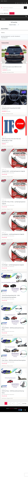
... (15, 403)
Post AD (12, 13)
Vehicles (3, 19)
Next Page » (24, 403)
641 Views (4, 239)
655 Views (4, 209)
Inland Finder (11, 408)
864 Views (5, 72)
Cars (12, 36)
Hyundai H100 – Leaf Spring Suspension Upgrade (13, 171)
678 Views (4, 335)
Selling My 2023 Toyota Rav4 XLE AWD (11, 108)
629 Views (4, 365)
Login (2, 13)
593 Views (4, 398)
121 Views (4, 146)
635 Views (4, 270)
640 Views (4, 176)
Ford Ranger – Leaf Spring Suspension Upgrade (13, 264)
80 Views (4, 113)
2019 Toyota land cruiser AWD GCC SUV (12, 66)
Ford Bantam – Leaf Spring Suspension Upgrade (13, 234)
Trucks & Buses (4, 37)
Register (6, 13)
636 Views (4, 302)
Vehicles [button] (3, 32)
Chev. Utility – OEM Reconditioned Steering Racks (14, 360)
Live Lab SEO (19, 408)
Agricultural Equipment (5, 36)
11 (19, 403)
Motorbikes (17, 36)
